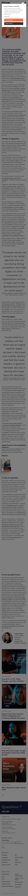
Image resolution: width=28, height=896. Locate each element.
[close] (23, 3)
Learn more (6, 16)
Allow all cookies (9, 20)
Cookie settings (8, 23)
